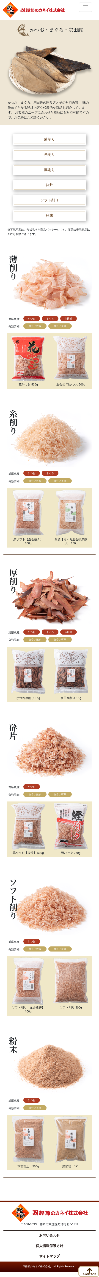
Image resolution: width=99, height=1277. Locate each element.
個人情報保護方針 (49, 1246)
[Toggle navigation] (85, 7)
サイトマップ (49, 1256)
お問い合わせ (49, 1235)
